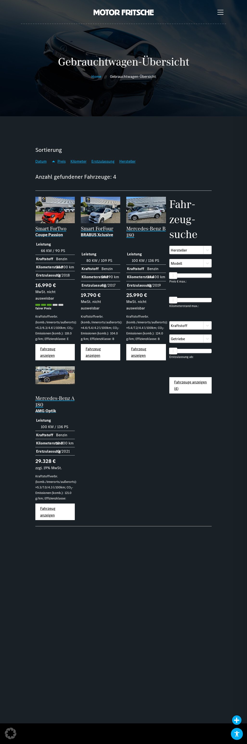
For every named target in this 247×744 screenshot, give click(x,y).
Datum (41, 161)
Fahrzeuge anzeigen (190, 385)
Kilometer (78, 161)
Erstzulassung (102, 161)
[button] (10, 733)
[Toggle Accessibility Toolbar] (236, 733)
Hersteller (127, 161)
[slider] (173, 275)
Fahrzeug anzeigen (47, 352)
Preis (61, 161)
